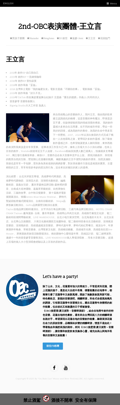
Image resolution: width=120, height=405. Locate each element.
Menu (113, 3)
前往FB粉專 (52, 346)
